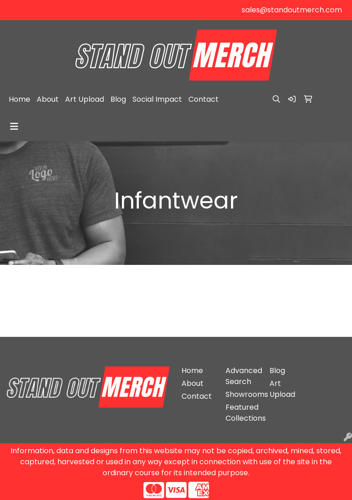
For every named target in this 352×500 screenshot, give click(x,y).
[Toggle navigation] (14, 126)
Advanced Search (242, 376)
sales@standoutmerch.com (292, 10)
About (48, 99)
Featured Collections (242, 412)
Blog (118, 99)
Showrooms (242, 394)
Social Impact (157, 99)
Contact (203, 99)
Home (19, 99)
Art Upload (84, 99)
